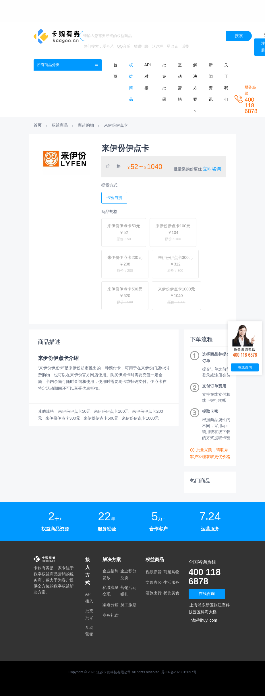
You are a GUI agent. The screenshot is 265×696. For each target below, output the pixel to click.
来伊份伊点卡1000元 (140, 418)
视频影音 (154, 571)
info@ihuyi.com (203, 620)
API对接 (147, 76)
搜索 (239, 35)
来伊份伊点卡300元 (62, 418)
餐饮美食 (171, 593)
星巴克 (172, 46)
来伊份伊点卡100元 (111, 411)
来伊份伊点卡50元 (74, 411)
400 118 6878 (205, 576)
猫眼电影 (141, 46)
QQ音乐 (123, 46)
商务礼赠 (110, 615)
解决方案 (195, 88)
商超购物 (86, 125)
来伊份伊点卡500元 (101, 418)
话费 (185, 46)
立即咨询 (212, 168)
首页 (38, 125)
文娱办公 (154, 582)
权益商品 (60, 125)
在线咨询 (207, 593)
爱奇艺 (108, 46)
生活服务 (171, 582)
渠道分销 (110, 604)
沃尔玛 (157, 46)
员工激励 (128, 604)
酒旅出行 (154, 593)
